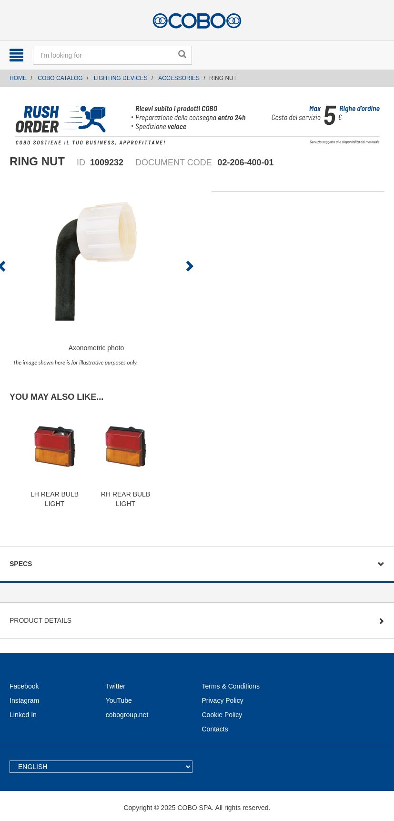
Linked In (23, 715)
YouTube (119, 700)
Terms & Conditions (231, 686)
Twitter (115, 686)
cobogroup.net (127, 715)
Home (18, 78)
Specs (21, 564)
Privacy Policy (222, 700)
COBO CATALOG (60, 78)
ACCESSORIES (179, 78)
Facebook (24, 686)
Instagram (24, 700)
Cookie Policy (222, 715)
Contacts (215, 729)
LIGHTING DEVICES (121, 78)
